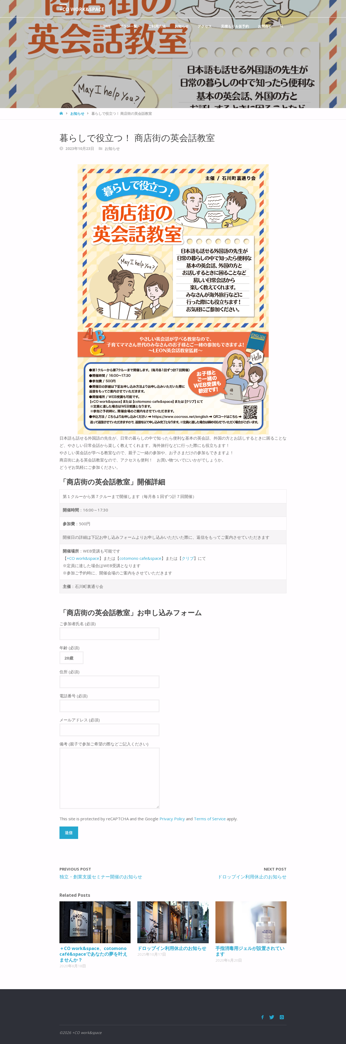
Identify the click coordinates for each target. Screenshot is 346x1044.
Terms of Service (210, 818)
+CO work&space (82, 9)
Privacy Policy (172, 818)
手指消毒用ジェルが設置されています (249, 951)
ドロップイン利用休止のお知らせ (171, 948)
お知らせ (77, 113)
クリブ (188, 558)
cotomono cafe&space (140, 558)
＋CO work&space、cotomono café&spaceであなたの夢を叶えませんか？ (93, 954)
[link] (281, 26)
